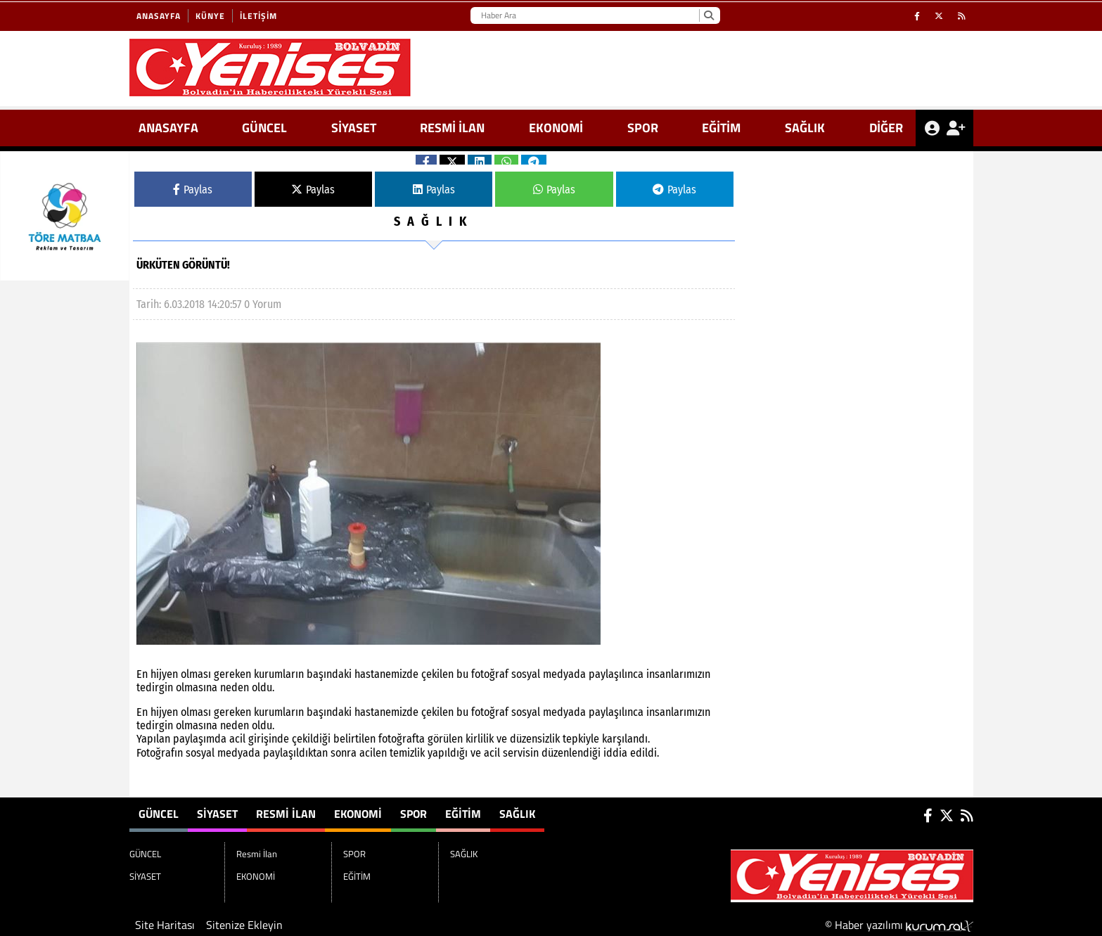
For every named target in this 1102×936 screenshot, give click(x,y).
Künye (210, 16)
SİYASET (353, 127)
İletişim (258, 16)
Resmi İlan (452, 127)
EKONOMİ (556, 127)
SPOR (642, 127)
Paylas (192, 189)
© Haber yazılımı (899, 924)
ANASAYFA (168, 127)
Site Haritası (165, 924)
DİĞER (886, 127)
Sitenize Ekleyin (244, 924)
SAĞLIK (805, 127)
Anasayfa (158, 16)
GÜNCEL (264, 127)
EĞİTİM (721, 127)
